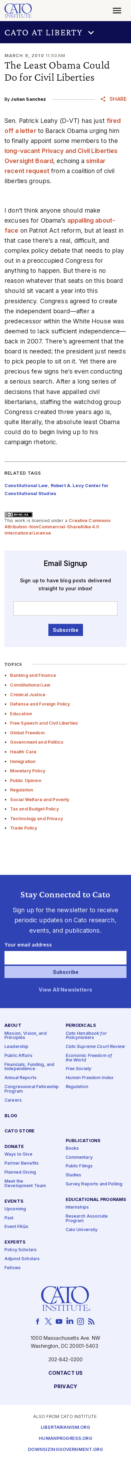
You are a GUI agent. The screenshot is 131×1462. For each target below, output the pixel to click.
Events (14, 1201)
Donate (14, 1147)
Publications (83, 1141)
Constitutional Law (30, 685)
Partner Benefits (21, 1163)
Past (9, 1218)
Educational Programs (96, 1200)
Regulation (21, 789)
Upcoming (15, 1209)
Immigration (23, 761)
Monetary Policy (27, 770)
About (12, 1025)
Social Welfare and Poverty (39, 799)
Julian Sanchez (28, 99)
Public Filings (79, 1166)
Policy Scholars (20, 1250)
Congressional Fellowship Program (31, 1089)
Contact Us (65, 1373)
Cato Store (19, 1131)
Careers (13, 1100)
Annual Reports (20, 1078)
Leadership (16, 1046)
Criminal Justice (27, 694)
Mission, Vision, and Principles (25, 1035)
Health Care (23, 751)
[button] (65, 32)
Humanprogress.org (65, 1438)
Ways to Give (18, 1154)
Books (72, 1148)
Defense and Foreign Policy (40, 704)
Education (21, 713)
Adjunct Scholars (22, 1259)
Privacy (65, 1386)
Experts (15, 1242)
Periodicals (81, 1025)
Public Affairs (18, 1055)
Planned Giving (20, 1172)
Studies (74, 1175)
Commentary (79, 1157)
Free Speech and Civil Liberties (44, 723)
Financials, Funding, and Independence (29, 1066)
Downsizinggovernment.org (65, 1449)
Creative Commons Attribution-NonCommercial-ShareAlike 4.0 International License (57, 526)
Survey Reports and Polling (94, 1184)
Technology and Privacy (36, 818)
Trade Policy (23, 828)
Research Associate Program (87, 1218)
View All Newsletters (65, 990)
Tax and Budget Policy (34, 808)
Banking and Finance (33, 675)
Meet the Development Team (25, 1183)
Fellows (12, 1268)
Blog (11, 1115)
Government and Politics (36, 742)
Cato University (82, 1230)
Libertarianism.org (65, 1427)
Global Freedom (27, 732)
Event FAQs (16, 1227)
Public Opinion (25, 780)
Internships (77, 1207)
